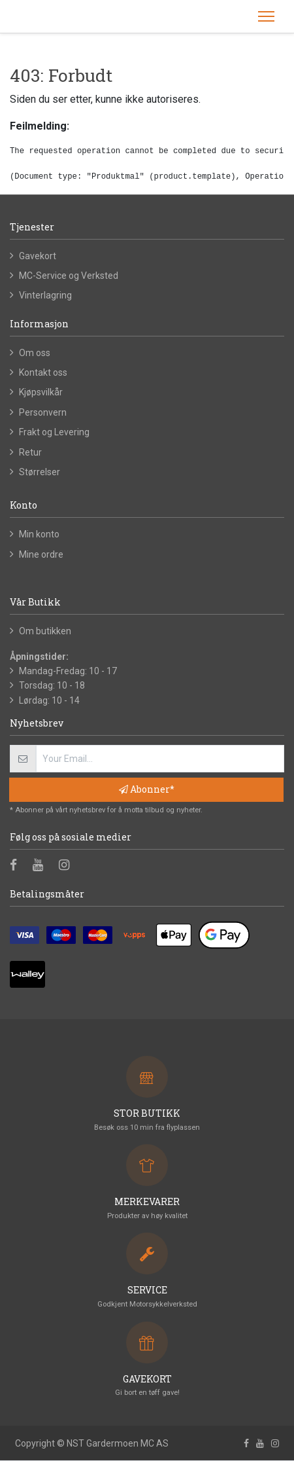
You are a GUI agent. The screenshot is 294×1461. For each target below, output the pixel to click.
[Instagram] (68, 866)
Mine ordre (41, 554)
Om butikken (45, 631)
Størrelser (39, 472)
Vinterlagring (45, 295)
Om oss (34, 353)
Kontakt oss (43, 372)
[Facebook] (17, 866)
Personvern (43, 412)
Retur (30, 452)
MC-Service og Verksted (68, 275)
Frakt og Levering (54, 432)
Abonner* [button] (146, 789)
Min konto (39, 534)
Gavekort (37, 256)
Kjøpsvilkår (41, 392)
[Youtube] (42, 866)
